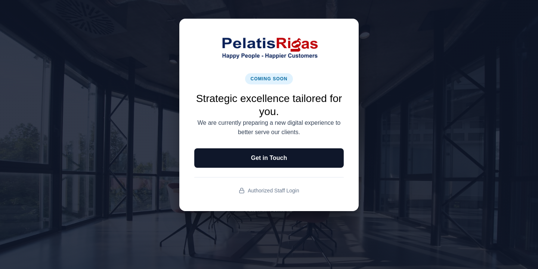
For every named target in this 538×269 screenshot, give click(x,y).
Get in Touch (269, 158)
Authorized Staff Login (269, 191)
